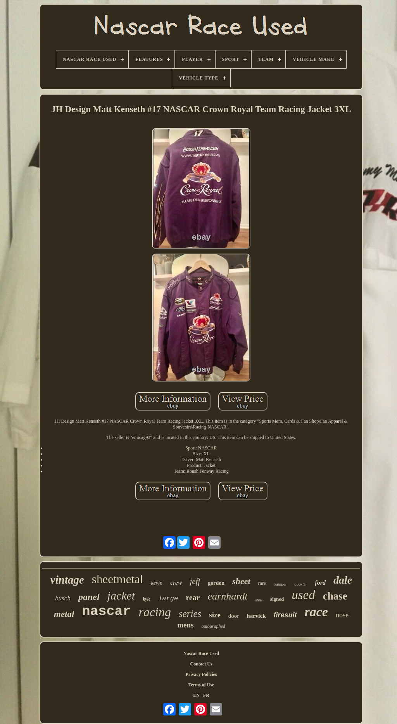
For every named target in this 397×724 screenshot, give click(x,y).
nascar (106, 611)
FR (206, 695)
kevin (156, 583)
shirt (258, 600)
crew (176, 582)
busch (63, 598)
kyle (146, 599)
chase (335, 596)
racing (154, 612)
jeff (195, 581)
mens (185, 625)
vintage (67, 580)
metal (64, 614)
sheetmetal (117, 579)
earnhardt (227, 596)
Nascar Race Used (201, 653)
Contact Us (201, 664)
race (316, 612)
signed (277, 599)
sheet (241, 581)
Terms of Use (201, 685)
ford (320, 582)
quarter (300, 584)
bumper (280, 584)
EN (196, 695)
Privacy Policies (201, 674)
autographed (213, 626)
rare (262, 583)
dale (342, 580)
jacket (121, 595)
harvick (256, 616)
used (303, 595)
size (215, 615)
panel (89, 597)
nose (342, 615)
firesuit (285, 615)
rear (193, 597)
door (233, 616)
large (168, 598)
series (190, 613)
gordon (216, 583)
